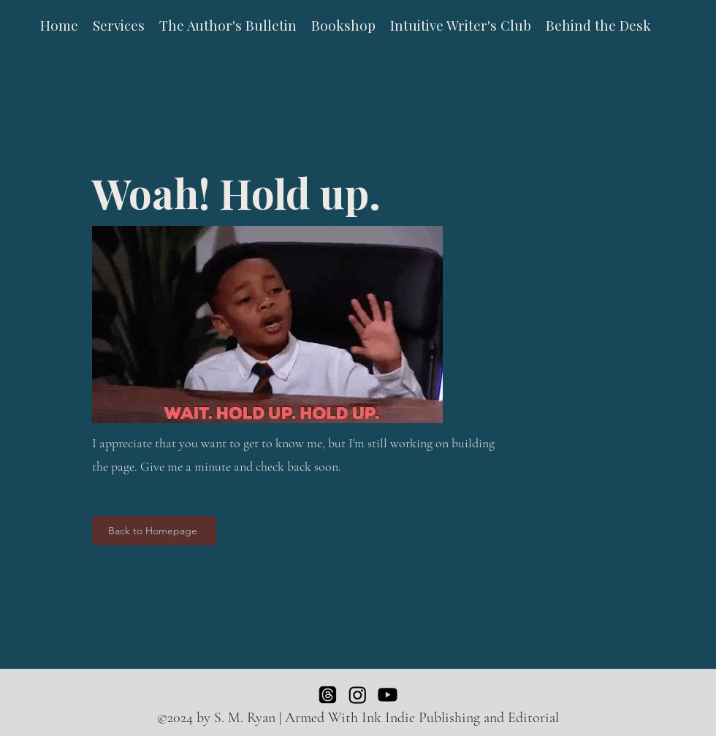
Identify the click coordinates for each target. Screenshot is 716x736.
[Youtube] (387, 694)
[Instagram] (357, 694)
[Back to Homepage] (154, 530)
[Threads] (327, 694)
